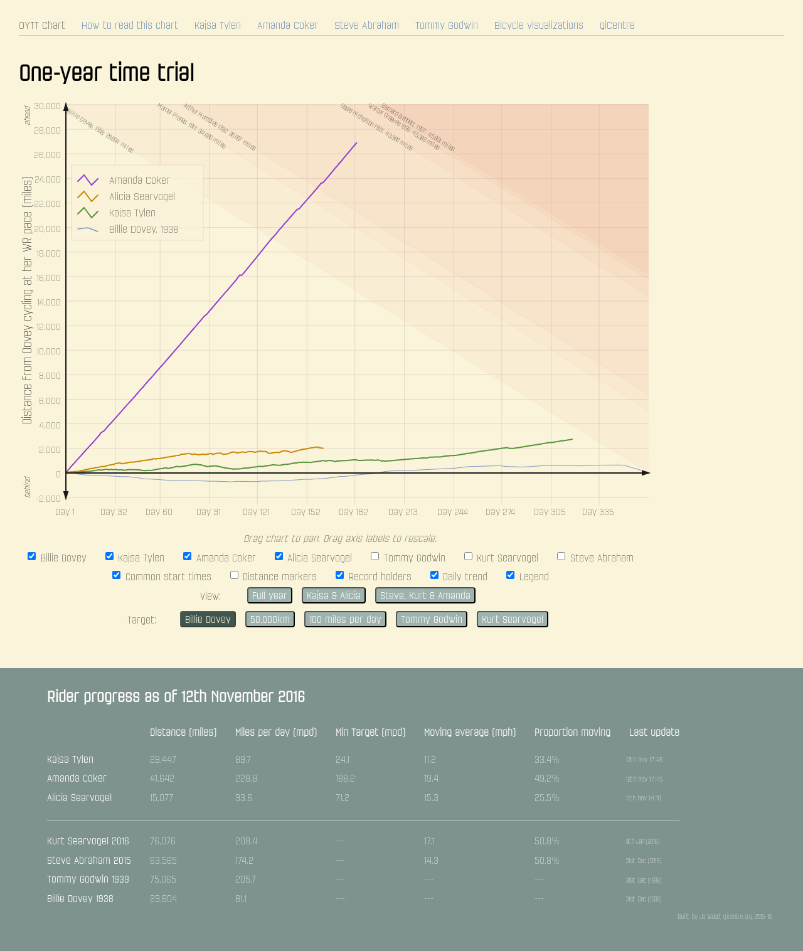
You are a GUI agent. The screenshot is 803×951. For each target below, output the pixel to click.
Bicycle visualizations (538, 26)
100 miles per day (345, 620)
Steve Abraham (366, 26)
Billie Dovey (208, 620)
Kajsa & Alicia (334, 597)
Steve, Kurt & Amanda (425, 597)
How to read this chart (130, 26)
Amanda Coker (287, 26)
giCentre (617, 26)
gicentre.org (737, 917)
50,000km (270, 620)
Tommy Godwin (446, 26)
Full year (269, 597)
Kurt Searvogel (512, 620)
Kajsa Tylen (217, 26)
